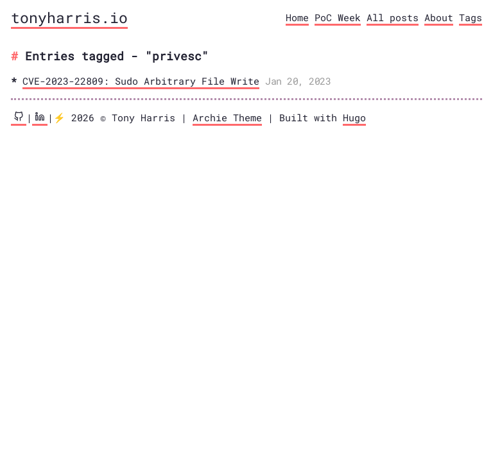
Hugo (354, 117)
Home (297, 17)
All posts (393, 17)
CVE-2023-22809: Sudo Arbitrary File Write (140, 80)
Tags (470, 17)
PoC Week (338, 17)
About (438, 17)
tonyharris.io (69, 17)
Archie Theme (227, 117)
